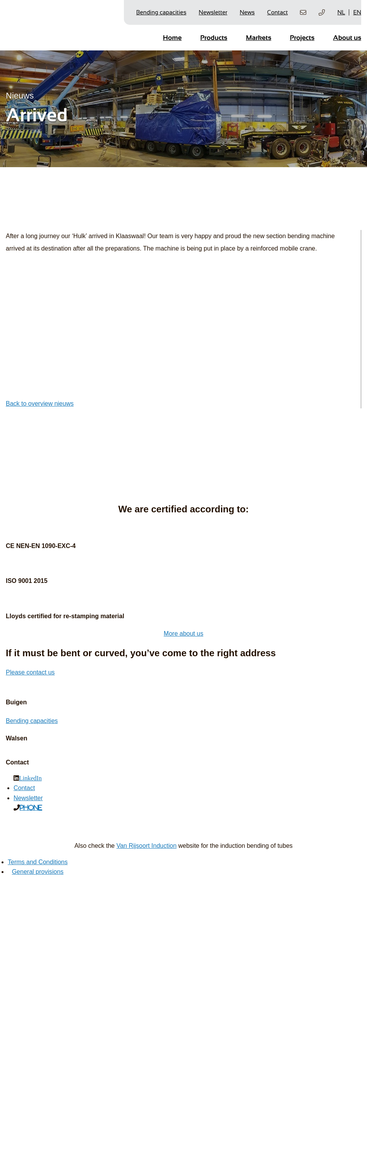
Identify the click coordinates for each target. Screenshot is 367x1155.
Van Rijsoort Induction (147, 845)
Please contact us (30, 672)
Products (213, 37)
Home (172, 37)
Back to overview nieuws (40, 403)
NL (341, 12)
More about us (183, 633)
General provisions (37, 871)
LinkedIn (30, 778)
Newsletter (213, 12)
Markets (258, 37)
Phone (31, 807)
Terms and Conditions (38, 862)
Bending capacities (161, 12)
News (247, 12)
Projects (302, 37)
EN (357, 12)
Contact (277, 12)
